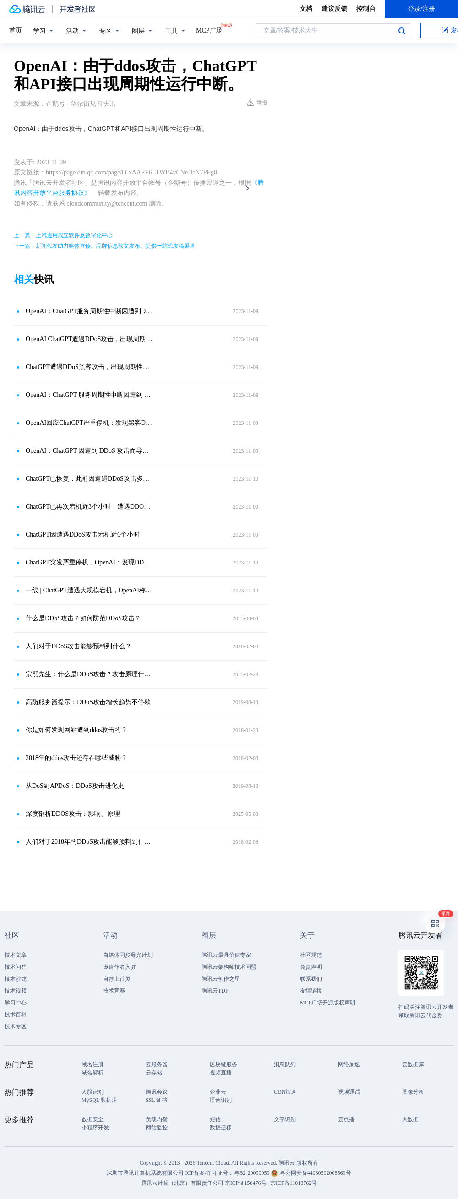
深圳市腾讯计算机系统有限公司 (145, 1173)
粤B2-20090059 (252, 1173)
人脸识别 (93, 1092)
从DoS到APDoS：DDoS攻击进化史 (75, 785)
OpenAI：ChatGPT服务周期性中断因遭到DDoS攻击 (89, 311)
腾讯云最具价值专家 (226, 955)
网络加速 (349, 1064)
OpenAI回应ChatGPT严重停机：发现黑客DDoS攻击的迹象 (89, 422)
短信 (215, 1119)
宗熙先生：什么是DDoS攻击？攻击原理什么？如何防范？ (89, 674)
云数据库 (413, 1064)
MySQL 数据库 (99, 1100)
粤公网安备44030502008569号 (315, 1173)
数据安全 (93, 1119)
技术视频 (16, 990)
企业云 (218, 1092)
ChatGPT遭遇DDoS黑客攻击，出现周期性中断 (89, 366)
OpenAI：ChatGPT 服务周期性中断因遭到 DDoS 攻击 (89, 394)
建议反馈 (334, 8)
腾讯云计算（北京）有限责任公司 (182, 1183)
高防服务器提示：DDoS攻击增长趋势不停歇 (88, 702)
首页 (15, 30)
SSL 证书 (156, 1100)
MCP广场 (209, 30)
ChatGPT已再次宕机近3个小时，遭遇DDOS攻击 (89, 506)
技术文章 (16, 955)
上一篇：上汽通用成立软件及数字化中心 (63, 235)
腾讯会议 (157, 1092)
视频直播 (221, 1072)
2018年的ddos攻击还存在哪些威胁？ (76, 757)
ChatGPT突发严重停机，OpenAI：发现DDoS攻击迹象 (89, 562)
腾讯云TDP (215, 990)
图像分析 (413, 1092)
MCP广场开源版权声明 (327, 1002)
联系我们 (311, 979)
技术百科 (16, 1014)
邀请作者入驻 (119, 967)
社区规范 (311, 955)
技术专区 (16, 1026)
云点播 (346, 1119)
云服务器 (157, 1064)
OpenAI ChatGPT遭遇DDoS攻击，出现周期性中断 (89, 339)
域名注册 (93, 1064)
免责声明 (311, 967)
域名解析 (93, 1072)
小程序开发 (95, 1127)
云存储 (154, 1072)
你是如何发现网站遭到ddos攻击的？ (76, 730)
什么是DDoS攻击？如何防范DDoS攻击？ (83, 618)
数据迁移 (221, 1127)
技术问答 (16, 967)
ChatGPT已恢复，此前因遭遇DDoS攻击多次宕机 (89, 478)
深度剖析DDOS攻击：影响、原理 (73, 813)
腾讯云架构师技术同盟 (229, 967)
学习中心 (16, 1002)
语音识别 (221, 1100)
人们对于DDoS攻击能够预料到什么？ (78, 646)
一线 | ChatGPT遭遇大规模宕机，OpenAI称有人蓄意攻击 (89, 590)
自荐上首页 (117, 979)
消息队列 (285, 1064)
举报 (257, 102)
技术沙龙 (16, 979)
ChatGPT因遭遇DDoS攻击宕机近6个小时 (83, 534)
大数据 (410, 1119)
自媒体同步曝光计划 (128, 955)
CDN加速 (285, 1092)
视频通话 (349, 1092)
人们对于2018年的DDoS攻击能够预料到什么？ (89, 841)
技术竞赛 (114, 990)
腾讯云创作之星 (221, 979)
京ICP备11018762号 (293, 1183)
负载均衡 (157, 1119)
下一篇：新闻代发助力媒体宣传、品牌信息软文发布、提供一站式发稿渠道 (104, 246)
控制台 (366, 8)
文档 (306, 8)
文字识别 (285, 1119)
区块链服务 (223, 1064)
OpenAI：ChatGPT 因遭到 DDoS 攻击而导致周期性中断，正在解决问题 (89, 450)
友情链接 (311, 990)
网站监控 (157, 1127)
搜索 (401, 30)
